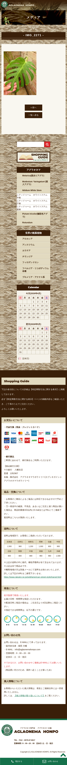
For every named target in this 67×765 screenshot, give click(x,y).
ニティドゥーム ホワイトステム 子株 (33, 202)
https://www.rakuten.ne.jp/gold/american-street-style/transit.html (32, 577)
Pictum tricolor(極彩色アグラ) (34, 215)
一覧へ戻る (33, 115)
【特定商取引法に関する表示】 (44, 389)
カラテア (26, 250)
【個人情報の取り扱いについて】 (29, 695)
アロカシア (27, 239)
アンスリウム (28, 245)
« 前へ (33, 107)
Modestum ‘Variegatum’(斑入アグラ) (35, 183)
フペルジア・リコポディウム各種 (35, 269)
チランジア (27, 256)
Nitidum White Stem (32, 190)
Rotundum (27, 222)
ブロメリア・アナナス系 (33, 277)
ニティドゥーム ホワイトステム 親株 (33, 208)
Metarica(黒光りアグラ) (33, 175)
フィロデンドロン (30, 262)
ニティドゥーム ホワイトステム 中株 (33, 196)
